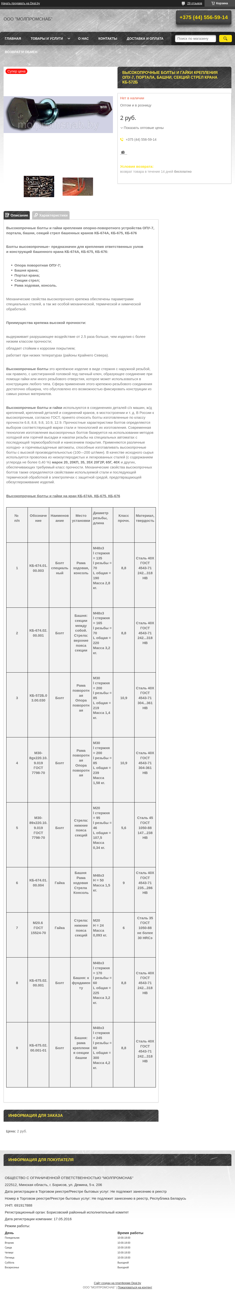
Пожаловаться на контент (135, 1287)
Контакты (107, 38)
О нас (83, 38)
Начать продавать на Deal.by (20, 3)
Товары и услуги (47, 38)
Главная (13, 38)
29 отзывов (194, 3)
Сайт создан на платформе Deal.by (117, 1283)
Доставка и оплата (145, 38)
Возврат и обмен (21, 52)
